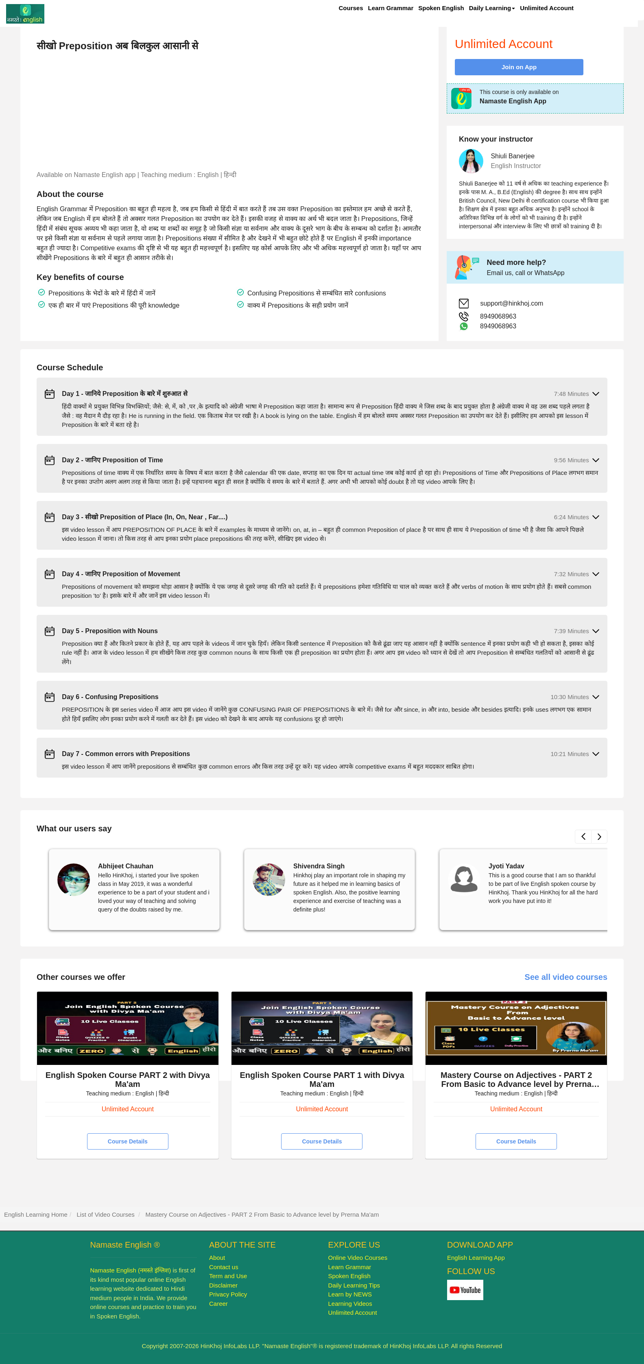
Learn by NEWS (350, 1294)
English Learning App (476, 1257)
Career (218, 1303)
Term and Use (228, 1275)
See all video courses (566, 977)
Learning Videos (350, 1303)
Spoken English (441, 7)
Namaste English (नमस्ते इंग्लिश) (130, 1270)
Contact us (223, 1266)
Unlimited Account (547, 7)
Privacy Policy (228, 1294)
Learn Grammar (391, 7)
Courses (351, 7)
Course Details (128, 1141)
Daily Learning (492, 7)
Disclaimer (223, 1285)
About (217, 1257)
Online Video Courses (358, 1257)
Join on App (519, 66)
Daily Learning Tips (354, 1285)
